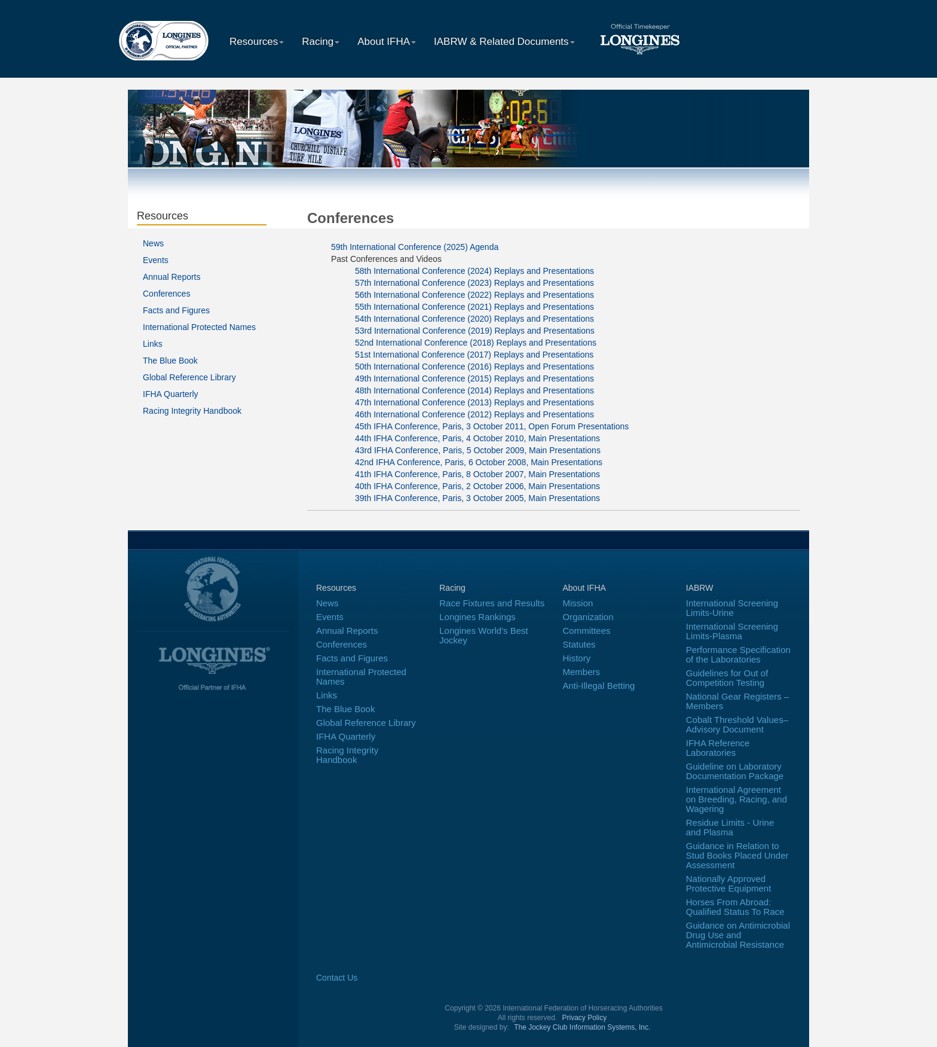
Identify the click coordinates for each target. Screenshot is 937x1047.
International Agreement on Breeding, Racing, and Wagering (736, 799)
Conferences (166, 293)
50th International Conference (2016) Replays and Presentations (474, 366)
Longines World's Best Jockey (483, 635)
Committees (587, 630)
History (577, 658)
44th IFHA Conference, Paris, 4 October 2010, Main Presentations (477, 438)
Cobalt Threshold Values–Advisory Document (737, 724)
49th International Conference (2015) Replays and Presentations (474, 378)
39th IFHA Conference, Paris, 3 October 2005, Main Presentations (477, 498)
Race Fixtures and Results (491, 603)
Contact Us (336, 977)
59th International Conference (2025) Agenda (414, 247)
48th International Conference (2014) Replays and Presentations (474, 390)
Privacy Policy (584, 1018)
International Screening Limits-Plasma (732, 631)
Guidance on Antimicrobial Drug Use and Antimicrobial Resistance (738, 935)
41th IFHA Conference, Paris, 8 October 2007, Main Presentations (477, 474)
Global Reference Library (189, 377)
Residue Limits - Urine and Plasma (730, 827)
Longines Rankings (477, 617)
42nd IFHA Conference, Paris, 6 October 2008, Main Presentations (478, 462)
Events (156, 260)
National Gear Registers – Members (737, 701)
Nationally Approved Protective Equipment (728, 883)
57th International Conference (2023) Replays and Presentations (474, 283)
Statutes (579, 644)
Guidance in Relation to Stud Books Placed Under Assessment (737, 855)
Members (582, 672)
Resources (256, 41)
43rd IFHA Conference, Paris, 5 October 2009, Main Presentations (478, 450)
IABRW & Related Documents (504, 41)
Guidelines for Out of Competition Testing (727, 678)
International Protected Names (199, 327)
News (153, 243)
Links (153, 344)
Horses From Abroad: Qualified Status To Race (735, 907)
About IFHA (386, 41)
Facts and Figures (176, 310)
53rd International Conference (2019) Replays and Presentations (475, 330)
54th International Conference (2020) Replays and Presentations (474, 318)
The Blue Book (170, 360)
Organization (588, 617)
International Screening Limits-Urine (732, 608)
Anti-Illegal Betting (599, 685)
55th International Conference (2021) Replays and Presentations (474, 307)
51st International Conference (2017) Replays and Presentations (474, 354)
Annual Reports (172, 277)
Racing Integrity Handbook (192, 411)
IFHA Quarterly (170, 394)
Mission (578, 603)
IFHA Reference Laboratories (718, 748)
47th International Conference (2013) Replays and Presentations (474, 402)
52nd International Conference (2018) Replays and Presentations (475, 342)
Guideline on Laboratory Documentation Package (734, 771)
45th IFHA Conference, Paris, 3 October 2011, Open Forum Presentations (492, 426)
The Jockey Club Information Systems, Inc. (582, 1027)
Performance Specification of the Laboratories (738, 654)
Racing (320, 41)
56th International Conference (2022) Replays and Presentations (474, 295)
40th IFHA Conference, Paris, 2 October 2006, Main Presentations (477, 486)
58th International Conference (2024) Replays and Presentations (474, 271)
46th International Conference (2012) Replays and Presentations (474, 414)
